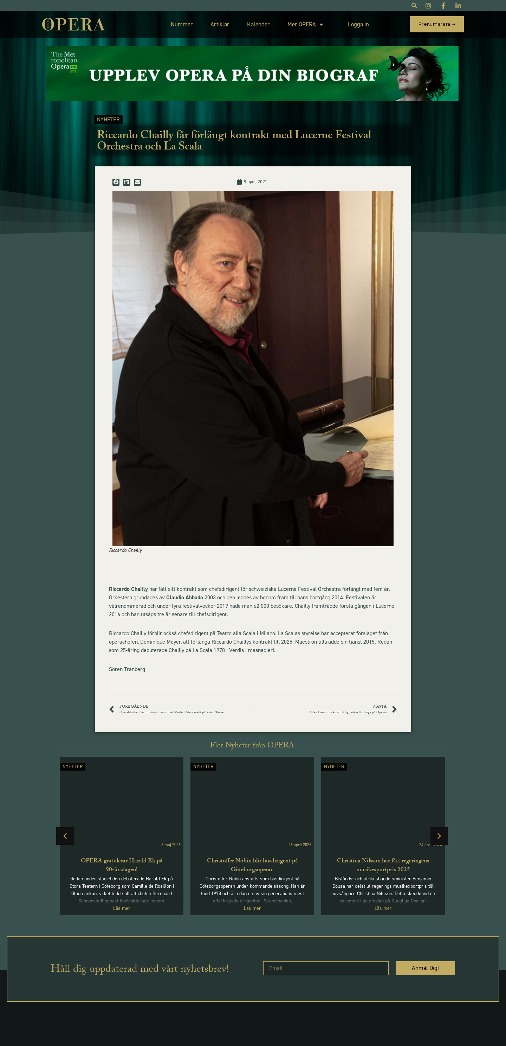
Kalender (258, 24)
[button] (115, 182)
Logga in (358, 24)
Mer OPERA (305, 24)
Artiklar (219, 24)
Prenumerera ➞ (437, 24)
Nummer (182, 24)
